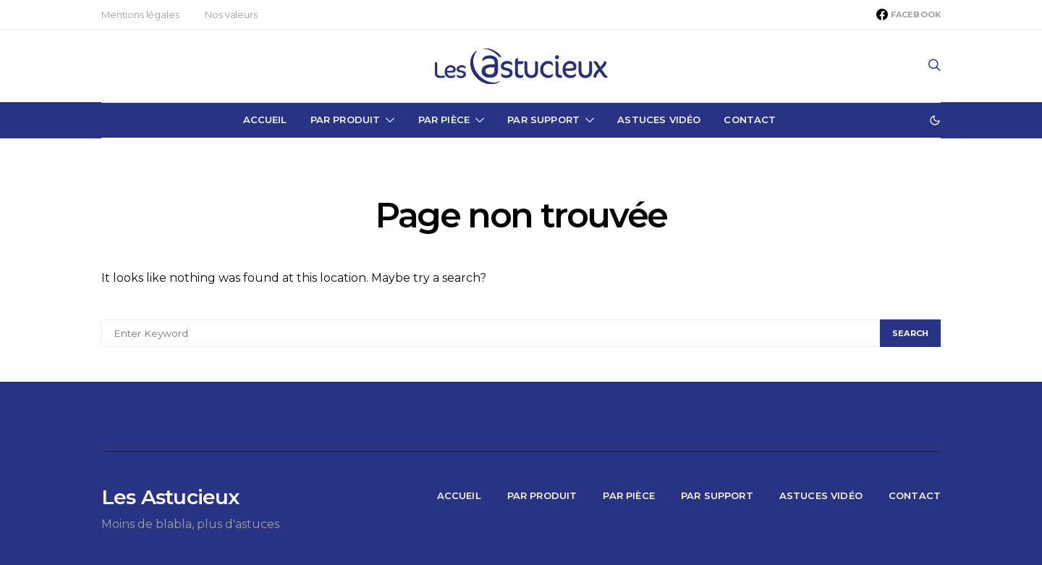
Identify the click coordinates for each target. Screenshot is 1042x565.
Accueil (265, 119)
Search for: (127, 308)
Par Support (543, 119)
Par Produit (345, 119)
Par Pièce (444, 119)
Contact (750, 119)
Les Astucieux (170, 497)
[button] (935, 120)
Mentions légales (140, 14)
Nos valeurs (231, 14)
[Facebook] (908, 14)
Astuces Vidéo (658, 119)
